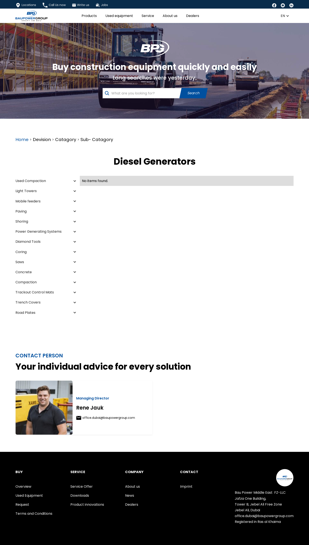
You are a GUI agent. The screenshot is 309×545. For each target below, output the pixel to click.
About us (170, 15)
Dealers (192, 15)
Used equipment (119, 15)
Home (22, 140)
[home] (31, 16)
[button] (285, 16)
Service (148, 15)
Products (89, 15)
